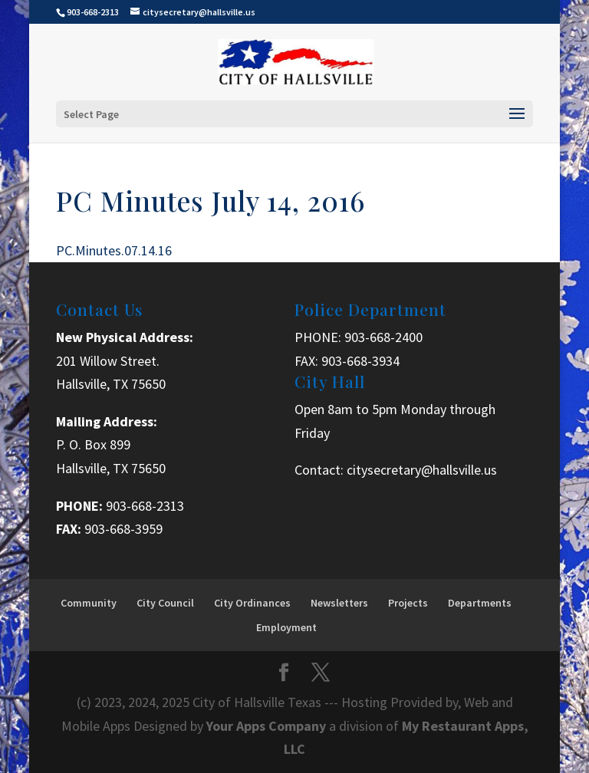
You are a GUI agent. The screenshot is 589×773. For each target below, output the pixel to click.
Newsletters (339, 603)
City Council (165, 603)
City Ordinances (252, 603)
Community (89, 603)
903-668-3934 (360, 361)
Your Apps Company (267, 726)
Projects (408, 603)
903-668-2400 (383, 337)
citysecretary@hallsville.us (422, 470)
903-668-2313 (145, 506)
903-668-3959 (123, 529)
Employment (286, 627)
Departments (480, 603)
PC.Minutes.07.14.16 (114, 250)
